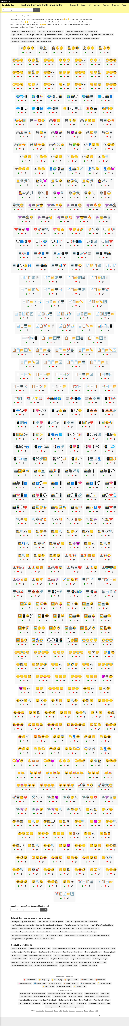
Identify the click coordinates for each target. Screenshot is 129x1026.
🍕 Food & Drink (100, 980)
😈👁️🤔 (107, 676)
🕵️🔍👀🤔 (23, 531)
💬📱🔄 (91, 241)
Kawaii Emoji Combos (91, 993)
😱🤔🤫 (64, 72)
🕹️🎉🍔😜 (87, 555)
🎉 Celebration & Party (88, 983)
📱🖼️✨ (37, 434)
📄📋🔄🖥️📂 (105, 314)
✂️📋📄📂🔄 (64, 894)
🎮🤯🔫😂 (37, 144)
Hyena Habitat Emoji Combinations (42, 962)
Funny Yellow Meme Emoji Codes (99, 1003)
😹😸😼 (93, 773)
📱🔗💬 (53, 422)
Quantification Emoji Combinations (40, 955)
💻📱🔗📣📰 (82, 253)
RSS (97, 1011)
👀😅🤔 (109, 144)
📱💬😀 (76, 410)
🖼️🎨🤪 (56, 604)
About (124, 5)
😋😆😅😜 (55, 688)
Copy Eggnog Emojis (76, 1007)
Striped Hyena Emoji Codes (20, 962)
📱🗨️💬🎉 (74, 434)
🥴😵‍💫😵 (22, 882)
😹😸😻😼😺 (74, 773)
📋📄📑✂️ (62, 374)
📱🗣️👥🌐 (54, 434)
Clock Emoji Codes (26, 996)
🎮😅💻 (41, 132)
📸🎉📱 (55, 471)
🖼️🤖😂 (70, 628)
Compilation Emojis (103, 955)
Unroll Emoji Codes (30, 952)
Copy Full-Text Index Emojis (68, 965)
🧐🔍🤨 (37, 882)
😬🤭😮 (111, 60)
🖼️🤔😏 (39, 628)
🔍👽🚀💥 (39, 519)
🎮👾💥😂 (37, 120)
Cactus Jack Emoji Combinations (29, 1003)
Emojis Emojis (38, 935)
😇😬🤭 (91, 676)
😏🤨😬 (64, 60)
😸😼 (21, 773)
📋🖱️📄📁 (58, 386)
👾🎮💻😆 (74, 205)
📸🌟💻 (39, 471)
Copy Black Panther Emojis (47, 1000)
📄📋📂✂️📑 (31, 302)
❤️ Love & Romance (30, 980)
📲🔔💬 (76, 459)
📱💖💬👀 (39, 410)
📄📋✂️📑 (66, 326)
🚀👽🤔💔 (20, 797)
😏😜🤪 (19, 712)
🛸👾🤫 (37, 809)
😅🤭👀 (88, 664)
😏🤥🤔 (50, 712)
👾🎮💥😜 (54, 205)
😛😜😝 (18, 724)
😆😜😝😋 (43, 676)
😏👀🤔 (104, 688)
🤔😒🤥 (43, 833)
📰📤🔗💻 (92, 398)
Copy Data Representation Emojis (64, 955)
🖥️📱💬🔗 (54, 592)
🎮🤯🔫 (20, 144)
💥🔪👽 (93, 229)
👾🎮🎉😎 (35, 205)
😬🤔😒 (24, 749)
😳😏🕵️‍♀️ (95, 72)
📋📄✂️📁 (39, 386)
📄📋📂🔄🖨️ (76, 277)
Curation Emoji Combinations (39, 959)
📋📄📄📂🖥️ (76, 362)
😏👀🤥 (41, 700)
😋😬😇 (73, 688)
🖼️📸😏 (105, 616)
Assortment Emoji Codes (19, 959)
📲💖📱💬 (91, 447)
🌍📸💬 (72, 96)
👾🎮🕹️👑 (45, 217)
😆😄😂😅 (105, 664)
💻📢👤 (24, 253)
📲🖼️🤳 (111, 459)
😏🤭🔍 (81, 712)
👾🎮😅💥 (64, 217)
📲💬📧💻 (20, 459)
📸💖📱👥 (20, 495)
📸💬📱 (56, 495)
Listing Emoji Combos (108, 948)
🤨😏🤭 (95, 845)
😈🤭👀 (25, 688)
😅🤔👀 (56, 664)
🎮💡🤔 (70, 120)
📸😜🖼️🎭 (58, 507)
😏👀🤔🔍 (23, 700)
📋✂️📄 (76, 386)
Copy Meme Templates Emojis (99, 935)
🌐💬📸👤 (105, 96)
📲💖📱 (74, 447)
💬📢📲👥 (74, 241)
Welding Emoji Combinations (28, 1000)
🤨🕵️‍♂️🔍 (33, 845)
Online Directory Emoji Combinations (64, 948)
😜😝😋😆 (54, 724)
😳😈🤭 (18, 761)
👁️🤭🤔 (39, 169)
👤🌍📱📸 (56, 169)
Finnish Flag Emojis (85, 1000)
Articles (97, 5)
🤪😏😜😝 (39, 857)
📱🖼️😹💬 (20, 434)
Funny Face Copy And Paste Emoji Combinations (81, 31)
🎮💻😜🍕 (107, 120)
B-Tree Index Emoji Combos (88, 965)
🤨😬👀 (49, 84)
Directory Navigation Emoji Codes (39, 948)
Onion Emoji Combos (75, 996)
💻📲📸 (41, 265)
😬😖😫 (105, 737)
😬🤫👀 (95, 60)
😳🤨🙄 (64, 761)
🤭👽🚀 (33, 869)
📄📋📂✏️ (76, 302)
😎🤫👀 (89, 688)
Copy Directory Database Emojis (89, 948)
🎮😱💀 (107, 132)
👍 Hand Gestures (48, 986)
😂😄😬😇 (89, 640)
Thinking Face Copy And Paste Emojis (23, 31)
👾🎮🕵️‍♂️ (111, 205)
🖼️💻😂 (88, 604)
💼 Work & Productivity (71, 983)
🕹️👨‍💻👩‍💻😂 (109, 567)
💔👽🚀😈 (22, 229)
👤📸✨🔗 (76, 169)
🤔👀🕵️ (91, 809)
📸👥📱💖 (74, 483)
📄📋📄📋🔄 (23, 314)
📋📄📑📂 (43, 374)
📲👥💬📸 (41, 447)
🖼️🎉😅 (25, 604)
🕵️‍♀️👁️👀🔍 (105, 531)
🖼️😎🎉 (24, 628)
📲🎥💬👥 (22, 447)
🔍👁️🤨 (22, 519)
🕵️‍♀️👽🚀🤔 (56, 543)
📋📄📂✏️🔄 (29, 362)
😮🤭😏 (18, 72)
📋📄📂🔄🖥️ (51, 338)
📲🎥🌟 (111, 434)
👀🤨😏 (56, 156)
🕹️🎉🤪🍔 (35, 567)
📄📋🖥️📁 (24, 326)
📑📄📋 (91, 386)
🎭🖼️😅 (107, 108)
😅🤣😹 (72, 664)
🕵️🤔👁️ (41, 531)
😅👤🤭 (109, 652)
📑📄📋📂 (109, 386)
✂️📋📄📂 (105, 882)
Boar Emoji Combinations (42, 996)
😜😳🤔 (95, 724)
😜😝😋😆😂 (76, 724)
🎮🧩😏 (74, 144)
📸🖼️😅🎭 (39, 507)
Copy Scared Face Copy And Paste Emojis (56, 38)
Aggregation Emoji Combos (86, 955)
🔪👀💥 (56, 519)
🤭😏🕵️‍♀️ (64, 869)
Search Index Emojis (99, 962)
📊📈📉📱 (105, 326)
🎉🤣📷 (91, 108)
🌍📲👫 (37, 96)
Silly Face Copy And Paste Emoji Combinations (26, 38)
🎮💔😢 (55, 120)
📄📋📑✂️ (64, 314)
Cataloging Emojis (109, 952)
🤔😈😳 (95, 821)
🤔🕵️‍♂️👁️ (64, 821)
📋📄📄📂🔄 (52, 362)
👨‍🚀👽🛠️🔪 (23, 181)
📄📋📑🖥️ (45, 314)
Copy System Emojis (62, 962)
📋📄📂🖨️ (43, 350)
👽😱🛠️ (74, 193)
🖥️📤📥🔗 (35, 592)
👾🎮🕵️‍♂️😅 (25, 217)
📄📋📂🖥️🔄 (76, 289)
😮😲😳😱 (72, 749)
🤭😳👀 (95, 869)
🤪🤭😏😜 (89, 857)
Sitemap (91, 1011)
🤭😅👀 (80, 84)
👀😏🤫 (25, 156)
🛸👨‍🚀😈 (53, 797)
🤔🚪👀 (74, 833)
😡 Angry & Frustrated (71, 980)
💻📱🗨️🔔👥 (21, 265)
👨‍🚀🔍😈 (41, 181)
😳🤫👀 (33, 84)
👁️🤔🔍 (103, 156)
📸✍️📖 (76, 507)
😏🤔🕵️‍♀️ (34, 712)
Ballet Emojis (105, 993)
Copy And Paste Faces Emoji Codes (102, 35)
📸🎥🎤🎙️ (72, 471)
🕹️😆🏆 (37, 579)
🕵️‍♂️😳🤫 (104, 48)
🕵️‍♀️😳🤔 (57, 48)
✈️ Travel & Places (40, 983)
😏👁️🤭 (56, 700)
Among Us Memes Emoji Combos (22, 939)
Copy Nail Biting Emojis (74, 993)
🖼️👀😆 (72, 604)
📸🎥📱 (89, 471)
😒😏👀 (80, 60)
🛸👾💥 (22, 809)
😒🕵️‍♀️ (111, 712)
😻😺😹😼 (47, 785)
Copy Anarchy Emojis (59, 996)
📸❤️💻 (111, 507)
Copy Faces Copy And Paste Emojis (22, 35)
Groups (83, 5)
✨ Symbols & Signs (80, 986)
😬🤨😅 (55, 749)
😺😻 (108, 773)
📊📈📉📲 (29, 338)
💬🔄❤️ (107, 241)
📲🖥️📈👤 (93, 459)
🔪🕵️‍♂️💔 (107, 519)
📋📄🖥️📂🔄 (83, 374)
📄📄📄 (111, 265)
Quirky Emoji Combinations (56, 993)
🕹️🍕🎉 (70, 555)
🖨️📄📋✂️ (109, 592)
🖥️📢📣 (18, 592)
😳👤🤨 (105, 749)
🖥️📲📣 (91, 592)
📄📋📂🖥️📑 (52, 289)
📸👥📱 (56, 483)
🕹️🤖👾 (53, 579)
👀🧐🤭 (88, 156)
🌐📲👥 (37, 108)
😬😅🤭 (89, 737)
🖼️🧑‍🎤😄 (105, 628)
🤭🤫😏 (111, 869)
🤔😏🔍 (111, 821)
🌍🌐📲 (22, 96)
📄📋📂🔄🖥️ (52, 277)
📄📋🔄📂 (84, 314)
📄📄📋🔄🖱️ (29, 277)
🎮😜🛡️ (91, 132)
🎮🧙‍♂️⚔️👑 (56, 144)
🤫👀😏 (64, 84)
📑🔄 (18, 398)
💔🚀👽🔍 (41, 229)
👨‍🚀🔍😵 (56, 181)
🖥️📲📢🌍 (74, 592)
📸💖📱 (111, 483)
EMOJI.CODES (5, 1)
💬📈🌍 (41, 241)
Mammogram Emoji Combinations (57, 1007)
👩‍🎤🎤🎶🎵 (105, 181)
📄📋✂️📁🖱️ (45, 326)
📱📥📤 (91, 410)
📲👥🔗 (58, 447)
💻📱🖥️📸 (103, 253)
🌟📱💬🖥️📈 (72, 108)
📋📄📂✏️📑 (107, 350)
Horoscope (115, 5)
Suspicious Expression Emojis (44, 939)
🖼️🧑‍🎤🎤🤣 (87, 628)
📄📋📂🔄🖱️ (99, 277)
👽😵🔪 (89, 193)
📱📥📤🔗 (109, 410)
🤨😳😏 (22, 857)
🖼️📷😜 (89, 616)
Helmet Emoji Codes (102, 996)
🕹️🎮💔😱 (54, 567)
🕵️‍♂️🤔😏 (55, 555)
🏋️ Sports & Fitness (54, 983)
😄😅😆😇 (41, 652)
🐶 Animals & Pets (87, 980)
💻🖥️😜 (76, 265)
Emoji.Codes (40, 1011)
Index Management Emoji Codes (21, 965)
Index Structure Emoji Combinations (45, 965)
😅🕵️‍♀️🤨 (22, 664)
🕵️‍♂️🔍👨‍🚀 (105, 543)
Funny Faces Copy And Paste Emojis (76, 35)
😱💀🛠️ (89, 749)
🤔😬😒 (58, 833)
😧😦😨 (58, 737)
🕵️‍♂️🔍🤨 (24, 555)
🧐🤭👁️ (68, 882)
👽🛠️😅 (18, 205)
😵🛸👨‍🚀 (95, 761)
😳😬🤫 (18, 84)
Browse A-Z (74, 5)
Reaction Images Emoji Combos (21, 935)
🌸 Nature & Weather (24, 983)
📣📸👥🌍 (54, 398)
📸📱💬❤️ (20, 507)
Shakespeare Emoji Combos (68, 1000)
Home (12, 16)
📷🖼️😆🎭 (22, 471)
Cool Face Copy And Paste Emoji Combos (85, 38)
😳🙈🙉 (33, 761)
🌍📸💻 (88, 96)
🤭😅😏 (49, 869)
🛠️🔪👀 (37, 797)
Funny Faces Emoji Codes (54, 935)
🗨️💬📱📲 (54, 640)
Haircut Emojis (89, 996)
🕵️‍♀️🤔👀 (89, 543)
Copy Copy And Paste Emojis (87, 932)
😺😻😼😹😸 (25, 785)
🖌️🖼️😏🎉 (70, 579)
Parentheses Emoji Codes (102, 1000)
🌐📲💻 (53, 108)
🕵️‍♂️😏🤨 (89, 48)
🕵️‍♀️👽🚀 (39, 543)
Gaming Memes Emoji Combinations (76, 935)
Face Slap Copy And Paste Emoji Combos (49, 35)
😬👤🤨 (74, 737)
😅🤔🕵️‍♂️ (33, 60)
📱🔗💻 (68, 422)
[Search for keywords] (17, 10)
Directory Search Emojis (19, 948)
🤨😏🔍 (49, 845)
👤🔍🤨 (93, 169)
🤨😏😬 (80, 845)
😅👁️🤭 (93, 652)
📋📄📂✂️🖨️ (64, 350)
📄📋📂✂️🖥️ (54, 302)
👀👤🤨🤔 (91, 144)
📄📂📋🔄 (93, 265)
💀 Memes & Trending (64, 986)
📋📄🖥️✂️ (20, 386)
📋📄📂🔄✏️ (22, 350)
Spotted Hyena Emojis (100, 959)
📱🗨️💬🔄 (93, 434)
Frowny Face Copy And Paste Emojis (22, 41)
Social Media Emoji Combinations (64, 932)
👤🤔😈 (109, 169)
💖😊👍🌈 (76, 229)
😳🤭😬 (80, 761)
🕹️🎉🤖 (18, 567)
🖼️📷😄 (74, 616)
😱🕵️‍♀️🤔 (33, 72)
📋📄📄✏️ (24, 374)
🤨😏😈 (64, 845)
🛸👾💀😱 (109, 797)
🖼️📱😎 (43, 616)
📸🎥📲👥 (20, 483)
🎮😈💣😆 (74, 132)
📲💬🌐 (109, 447)
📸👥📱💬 (93, 483)
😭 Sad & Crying (57, 980)
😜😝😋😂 (35, 724)
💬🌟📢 (109, 229)
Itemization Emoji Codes (19, 955)
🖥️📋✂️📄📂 (107, 579)
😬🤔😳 (39, 749)
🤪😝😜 (56, 857)
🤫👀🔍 (107, 857)
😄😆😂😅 (76, 652)
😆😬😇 (60, 676)
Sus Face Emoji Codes (44, 41)
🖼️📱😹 (58, 616)
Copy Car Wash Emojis (50, 1003)
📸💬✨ (91, 495)
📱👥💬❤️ (20, 410)
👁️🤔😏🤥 (22, 169)
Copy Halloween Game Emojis (72, 952)
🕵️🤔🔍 (56, 531)
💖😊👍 (58, 229)
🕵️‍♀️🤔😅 (73, 48)
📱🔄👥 (22, 422)
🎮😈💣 (56, 132)
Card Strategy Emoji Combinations (50, 952)
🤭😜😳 (80, 869)
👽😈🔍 (58, 193)
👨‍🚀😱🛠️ (88, 181)
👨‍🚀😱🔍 (72, 181)
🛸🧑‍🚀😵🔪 (74, 809)
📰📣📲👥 (73, 398)
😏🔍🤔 (72, 700)
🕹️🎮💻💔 (74, 567)
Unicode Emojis (25, 993)
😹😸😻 (35, 773)
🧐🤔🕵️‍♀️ (53, 882)
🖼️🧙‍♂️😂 (37, 640)
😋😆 (39, 688)
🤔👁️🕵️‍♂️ (18, 821)
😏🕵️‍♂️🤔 (88, 700)
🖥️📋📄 (88, 579)
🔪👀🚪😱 (74, 519)
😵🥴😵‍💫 (111, 761)
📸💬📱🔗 (74, 495)
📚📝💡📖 (34, 398)
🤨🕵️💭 (18, 845)
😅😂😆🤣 (39, 664)
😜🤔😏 (111, 724)
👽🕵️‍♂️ (43, 48)
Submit (44, 910)
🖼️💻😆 (103, 604)
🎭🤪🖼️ (20, 120)
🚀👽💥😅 (85, 785)
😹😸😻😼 (53, 773)
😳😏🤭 (111, 72)
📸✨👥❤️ (93, 507)
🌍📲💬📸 (54, 96)
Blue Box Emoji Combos (66, 1003)
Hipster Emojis (81, 1003)
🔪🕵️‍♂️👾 (91, 519)
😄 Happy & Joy (44, 980)
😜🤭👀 (24, 737)
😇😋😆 (76, 676)
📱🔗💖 (37, 422)
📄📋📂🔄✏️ (29, 289)
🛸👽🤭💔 (89, 797)
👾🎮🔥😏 (93, 205)
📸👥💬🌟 (39, 483)
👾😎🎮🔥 (84, 217)
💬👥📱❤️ (23, 241)
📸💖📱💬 (39, 495)
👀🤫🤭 (72, 156)
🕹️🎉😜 (105, 555)
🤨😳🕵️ (111, 845)
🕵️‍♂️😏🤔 (39, 555)
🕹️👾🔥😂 (20, 579)
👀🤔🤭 (41, 156)
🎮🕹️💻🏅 (23, 132)
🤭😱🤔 (111, 84)
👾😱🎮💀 (103, 217)
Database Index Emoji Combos (81, 962)
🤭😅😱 (95, 84)
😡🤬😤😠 (41, 737)
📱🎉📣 (110, 398)
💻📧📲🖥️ (60, 253)
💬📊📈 (56, 241)
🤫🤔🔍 (18, 869)
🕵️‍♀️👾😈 (74, 543)
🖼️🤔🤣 (55, 628)
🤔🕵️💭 (49, 821)
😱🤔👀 (49, 72)
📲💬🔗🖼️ (39, 459)
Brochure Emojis (16, 952)
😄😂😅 (107, 640)
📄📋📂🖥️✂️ (99, 289)
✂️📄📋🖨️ (86, 882)
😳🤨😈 (49, 761)
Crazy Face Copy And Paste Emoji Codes (50, 31)
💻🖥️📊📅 (58, 265)
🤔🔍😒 (33, 821)
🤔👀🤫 (107, 809)
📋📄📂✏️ (85, 350)
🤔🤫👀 (89, 833)
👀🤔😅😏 (26, 48)
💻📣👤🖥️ (41, 253)
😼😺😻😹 (66, 785)
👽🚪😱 (105, 193)
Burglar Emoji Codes (38, 993)
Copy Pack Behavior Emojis (59, 959)
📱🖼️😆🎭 (105, 422)
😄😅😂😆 (22, 652)
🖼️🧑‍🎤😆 (22, 640)
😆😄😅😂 (23, 676)
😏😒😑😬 (105, 700)
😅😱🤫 (18, 60)
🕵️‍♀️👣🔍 (24, 543)
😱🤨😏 (80, 72)
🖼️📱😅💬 (25, 616)
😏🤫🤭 (65, 712)
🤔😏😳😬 (25, 833)
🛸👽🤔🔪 (70, 797)
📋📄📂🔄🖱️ (97, 338)
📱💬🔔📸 (58, 410)
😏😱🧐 (49, 60)
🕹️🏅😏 (91, 567)
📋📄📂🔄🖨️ (74, 338)
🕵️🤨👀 (72, 531)
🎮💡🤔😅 (87, 120)
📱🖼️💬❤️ (86, 422)
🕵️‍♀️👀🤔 (88, 531)
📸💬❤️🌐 (109, 495)
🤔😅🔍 (80, 821)
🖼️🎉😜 (41, 604)
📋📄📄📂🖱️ (99, 362)
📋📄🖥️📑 (105, 374)
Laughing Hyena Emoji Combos (80, 959)
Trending (106, 5)
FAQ (90, 5)
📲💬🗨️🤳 (58, 459)
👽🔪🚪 (43, 193)
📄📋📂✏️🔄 (97, 302)
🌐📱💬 (22, 108)
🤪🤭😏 (72, 857)
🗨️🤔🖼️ (72, 640)
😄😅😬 (58, 652)
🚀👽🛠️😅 (105, 785)
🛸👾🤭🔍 (54, 809)
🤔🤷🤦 (105, 833)
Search (37, 10)
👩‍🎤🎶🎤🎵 (25, 193)
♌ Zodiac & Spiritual (104, 983)
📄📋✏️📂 (85, 326)
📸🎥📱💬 (107, 471)
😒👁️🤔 (96, 712)
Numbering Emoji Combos (93, 952)
